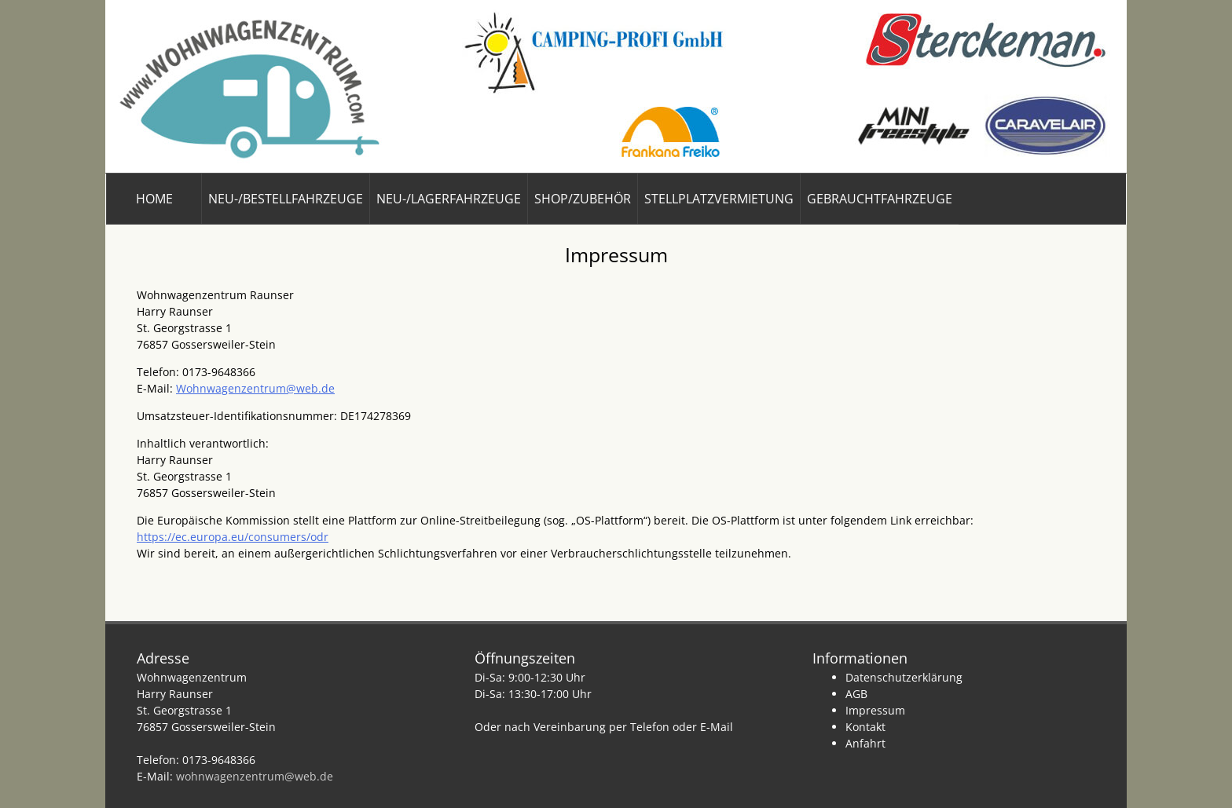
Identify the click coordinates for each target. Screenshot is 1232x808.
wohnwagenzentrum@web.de (254, 776)
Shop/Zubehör (582, 198)
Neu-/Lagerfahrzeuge (448, 198)
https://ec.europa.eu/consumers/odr (232, 536)
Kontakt (865, 726)
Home (154, 198)
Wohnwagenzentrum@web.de (255, 388)
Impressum (875, 710)
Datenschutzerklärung (903, 677)
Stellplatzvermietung (719, 198)
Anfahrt (865, 743)
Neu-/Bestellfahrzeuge (285, 198)
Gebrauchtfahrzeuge (879, 198)
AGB (856, 693)
